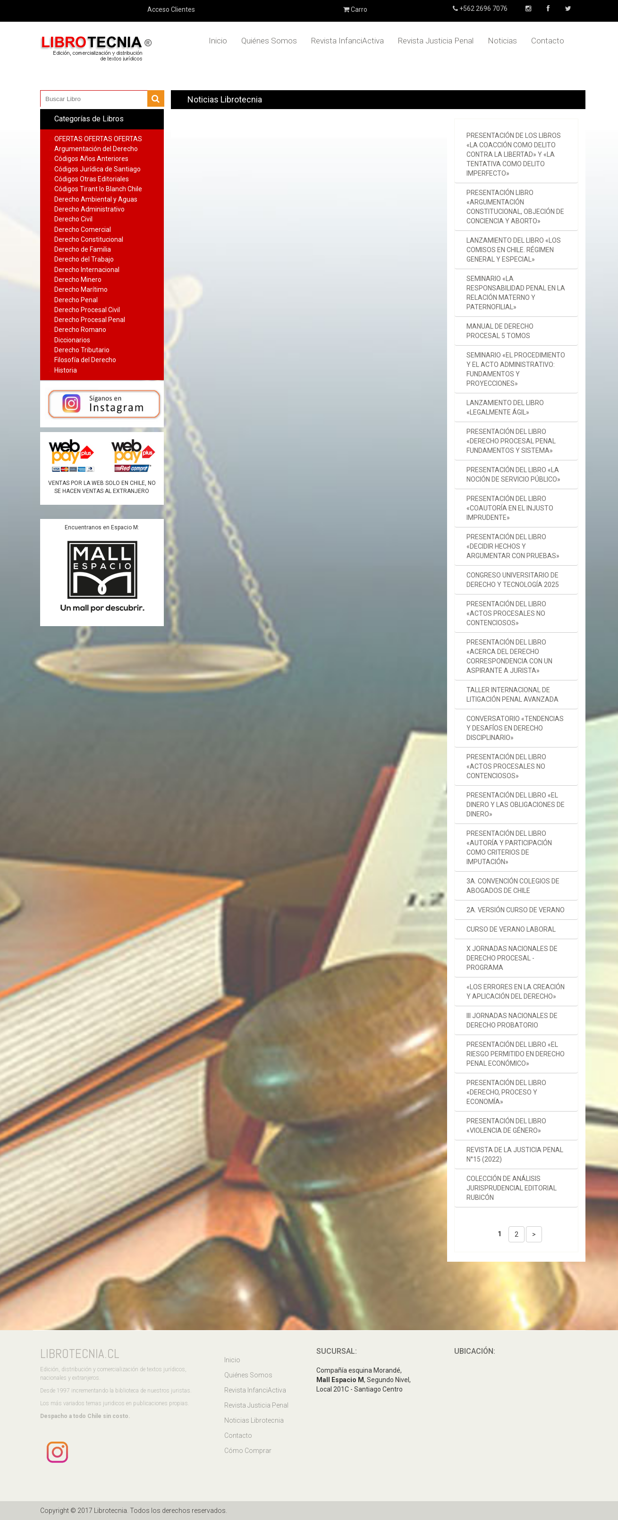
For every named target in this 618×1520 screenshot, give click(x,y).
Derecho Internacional (86, 269)
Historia (65, 370)
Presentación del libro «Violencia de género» (506, 1125)
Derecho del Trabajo (84, 259)
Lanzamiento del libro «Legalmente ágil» (505, 407)
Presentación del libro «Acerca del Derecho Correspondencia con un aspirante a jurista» (509, 656)
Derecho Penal (76, 300)
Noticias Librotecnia (254, 1420)
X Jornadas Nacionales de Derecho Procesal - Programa (512, 958)
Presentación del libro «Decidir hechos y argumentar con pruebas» (512, 546)
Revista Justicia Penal (436, 40)
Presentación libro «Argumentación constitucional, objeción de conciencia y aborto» (515, 207)
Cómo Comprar (247, 1450)
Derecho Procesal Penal (89, 319)
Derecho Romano (80, 329)
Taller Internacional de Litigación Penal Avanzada (512, 694)
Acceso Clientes (171, 9)
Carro (355, 9)
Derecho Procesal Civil (87, 310)
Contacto (547, 40)
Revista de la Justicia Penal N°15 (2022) (514, 1154)
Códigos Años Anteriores (91, 158)
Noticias (502, 40)
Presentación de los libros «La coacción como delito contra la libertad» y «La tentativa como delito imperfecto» (513, 154)
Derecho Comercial (82, 229)
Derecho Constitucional (88, 239)
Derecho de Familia (82, 249)
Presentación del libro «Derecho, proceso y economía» (506, 1092)
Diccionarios (72, 340)
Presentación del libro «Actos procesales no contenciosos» (506, 613)
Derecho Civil (73, 219)
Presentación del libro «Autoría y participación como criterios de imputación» (509, 848)
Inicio (218, 40)
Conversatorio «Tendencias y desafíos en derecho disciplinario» (515, 728)
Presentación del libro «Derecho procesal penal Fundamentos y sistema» (511, 441)
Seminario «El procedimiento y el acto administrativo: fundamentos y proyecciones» (515, 369)
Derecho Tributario (82, 350)
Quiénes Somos (269, 40)
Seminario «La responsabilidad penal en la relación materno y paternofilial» (515, 293)
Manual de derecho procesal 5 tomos (499, 331)
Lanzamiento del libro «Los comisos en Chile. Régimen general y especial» (513, 250)
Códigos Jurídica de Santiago (97, 169)
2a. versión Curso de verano (515, 910)
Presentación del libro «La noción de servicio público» (513, 474)
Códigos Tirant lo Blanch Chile (98, 189)
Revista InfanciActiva (347, 40)
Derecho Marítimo (81, 289)
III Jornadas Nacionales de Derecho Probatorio (512, 1020)
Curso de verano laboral (511, 929)
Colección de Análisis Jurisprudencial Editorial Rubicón (511, 1188)
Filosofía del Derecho (85, 360)
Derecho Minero (78, 279)
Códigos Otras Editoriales (91, 179)
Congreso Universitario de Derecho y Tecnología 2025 (512, 579)
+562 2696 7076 (483, 8)
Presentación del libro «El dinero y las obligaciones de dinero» (515, 804)
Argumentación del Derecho (96, 149)
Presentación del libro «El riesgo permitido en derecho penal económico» (515, 1054)
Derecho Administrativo (89, 209)
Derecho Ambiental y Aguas (95, 199)
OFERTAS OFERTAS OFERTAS (98, 139)
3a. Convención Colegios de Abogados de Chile (512, 885)
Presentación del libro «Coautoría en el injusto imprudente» (509, 508)
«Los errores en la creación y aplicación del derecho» (515, 991)
